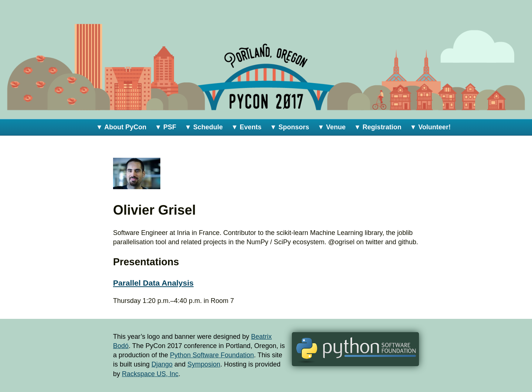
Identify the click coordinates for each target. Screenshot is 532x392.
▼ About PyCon (121, 127)
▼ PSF (165, 127)
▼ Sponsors (289, 127)
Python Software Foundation (212, 355)
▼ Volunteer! (430, 127)
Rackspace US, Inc (150, 374)
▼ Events (246, 127)
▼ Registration (378, 127)
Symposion (203, 364)
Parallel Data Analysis (153, 283)
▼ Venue (332, 127)
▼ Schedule (204, 127)
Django (162, 364)
